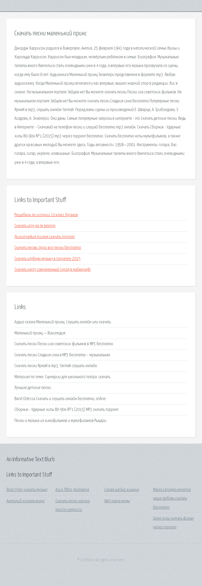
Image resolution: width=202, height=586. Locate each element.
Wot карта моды (117, 501)
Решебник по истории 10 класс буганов (46, 215)
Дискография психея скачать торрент (44, 237)
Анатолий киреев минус (26, 501)
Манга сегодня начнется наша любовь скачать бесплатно (172, 499)
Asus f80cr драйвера (72, 490)
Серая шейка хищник (121, 490)
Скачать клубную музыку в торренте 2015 (47, 259)
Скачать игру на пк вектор (34, 226)
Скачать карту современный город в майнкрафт (52, 269)
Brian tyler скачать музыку (27, 490)
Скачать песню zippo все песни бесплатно (47, 248)
